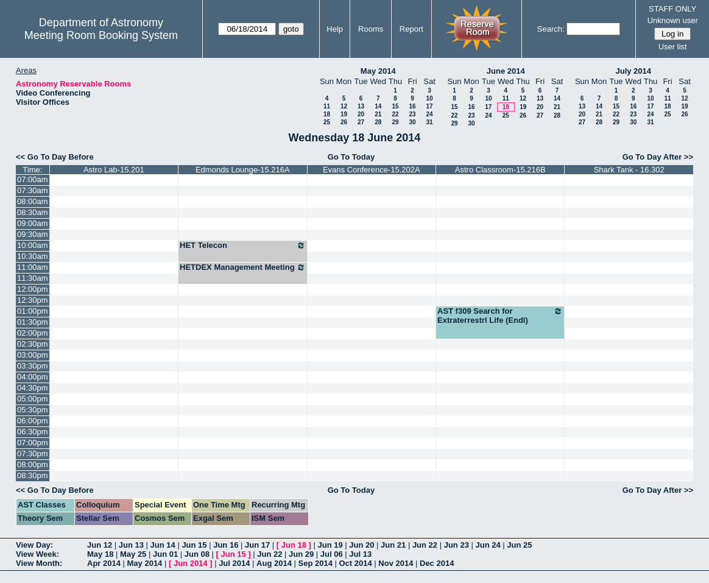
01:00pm (32, 311)
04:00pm (32, 376)
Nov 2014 (395, 563)
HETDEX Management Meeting (242, 267)
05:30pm (32, 409)
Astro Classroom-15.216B (500, 169)
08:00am (32, 201)
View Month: (39, 563)
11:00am (32, 267)
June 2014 (506, 71)
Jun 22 (424, 544)
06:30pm (32, 431)
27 (361, 122)
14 (378, 106)
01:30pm (32, 322)
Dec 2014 (437, 563)
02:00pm (32, 332)
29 (395, 122)
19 (343, 114)
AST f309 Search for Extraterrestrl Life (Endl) (500, 315)
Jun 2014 (191, 563)
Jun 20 (361, 544)
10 (429, 98)
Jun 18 (293, 544)
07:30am (32, 190)
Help (334, 29)
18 (326, 114)
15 (395, 106)
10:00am (32, 245)
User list (672, 46)
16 (412, 106)
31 (429, 122)
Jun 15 (194, 544)
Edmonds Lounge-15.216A (243, 169)
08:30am (32, 212)
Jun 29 (301, 554)
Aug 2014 (274, 563)
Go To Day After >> (658, 156)
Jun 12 (99, 544)
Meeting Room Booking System (101, 35)
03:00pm (32, 354)
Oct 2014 (355, 563)
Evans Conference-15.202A (371, 169)
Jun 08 (197, 554)
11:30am (32, 278)
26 (343, 122)
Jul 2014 (234, 563)
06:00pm (32, 420)
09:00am (32, 223)
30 (412, 122)
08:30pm (32, 475)
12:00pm (32, 289)
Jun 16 (225, 544)
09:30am (32, 234)
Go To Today (351, 156)
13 (361, 106)
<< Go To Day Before (55, 156)
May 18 (100, 554)
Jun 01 (165, 554)
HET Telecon (242, 245)
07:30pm (32, 453)
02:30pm (32, 343)
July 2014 (633, 71)
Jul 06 (331, 554)
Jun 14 (162, 544)
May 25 (133, 554)
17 (429, 106)
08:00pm (32, 464)
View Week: (37, 554)
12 (343, 106)
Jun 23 (456, 544)
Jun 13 (131, 544)
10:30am (32, 256)
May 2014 (378, 71)
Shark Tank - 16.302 (629, 169)
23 (412, 114)
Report (411, 29)
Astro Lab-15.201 (113, 169)
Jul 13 (360, 554)
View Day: (34, 544)
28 (378, 122)
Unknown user (672, 20)
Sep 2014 (315, 563)
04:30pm (32, 387)
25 (326, 122)
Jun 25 (519, 544)
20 (361, 114)
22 (395, 114)
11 (326, 106)
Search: (551, 29)
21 (378, 114)
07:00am (32, 179)
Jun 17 (257, 544)
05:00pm (32, 398)
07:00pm (32, 442)
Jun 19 (329, 544)
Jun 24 (487, 544)
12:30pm (32, 300)
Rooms (370, 29)
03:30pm (32, 365)
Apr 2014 (104, 563)
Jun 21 (393, 544)
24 (429, 114)
